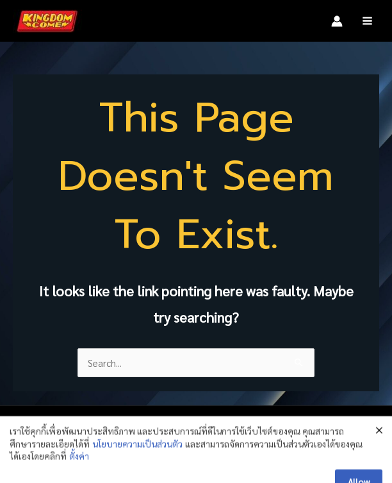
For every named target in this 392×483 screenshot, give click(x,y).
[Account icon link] (337, 21)
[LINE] (335, 430)
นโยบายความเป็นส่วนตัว (137, 469)
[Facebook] (284, 430)
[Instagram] (309, 430)
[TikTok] (360, 430)
